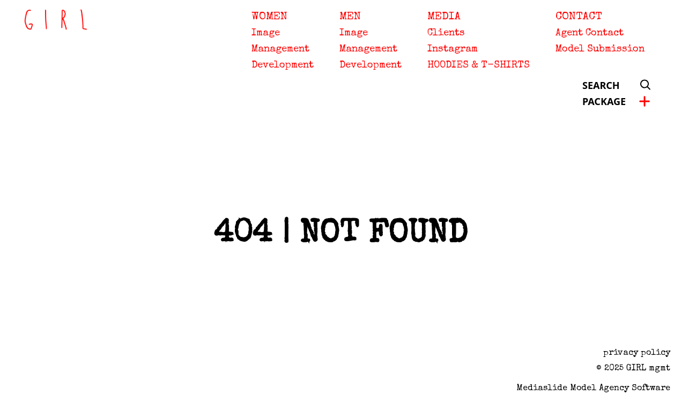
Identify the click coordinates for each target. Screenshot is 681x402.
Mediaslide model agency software (593, 388)
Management (280, 49)
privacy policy (636, 353)
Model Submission (600, 49)
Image (265, 33)
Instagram (452, 49)
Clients (446, 33)
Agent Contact (590, 33)
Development (282, 65)
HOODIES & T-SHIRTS (478, 65)
